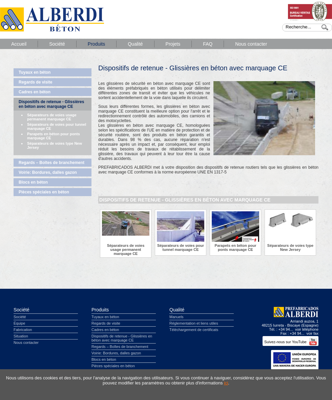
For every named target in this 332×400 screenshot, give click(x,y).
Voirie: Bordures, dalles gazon (48, 172)
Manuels (176, 317)
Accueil (18, 44)
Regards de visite (35, 82)
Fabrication (23, 330)
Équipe (19, 323)
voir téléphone (306, 329)
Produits (96, 44)
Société (57, 44)
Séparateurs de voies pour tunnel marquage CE (56, 126)
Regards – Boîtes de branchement (51, 162)
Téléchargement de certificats (193, 330)
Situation (21, 336)
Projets (173, 44)
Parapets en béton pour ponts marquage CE (53, 136)
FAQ (207, 44)
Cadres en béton (34, 92)
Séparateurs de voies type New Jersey (54, 145)
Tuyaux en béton (34, 72)
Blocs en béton (33, 182)
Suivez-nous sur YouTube (290, 342)
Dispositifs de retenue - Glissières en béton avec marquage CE (51, 104)
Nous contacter (251, 44)
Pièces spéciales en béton (44, 192)
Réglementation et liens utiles (193, 323)
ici (226, 382)
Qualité (135, 44)
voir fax (312, 333)
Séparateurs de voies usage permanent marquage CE (52, 117)
